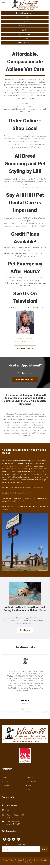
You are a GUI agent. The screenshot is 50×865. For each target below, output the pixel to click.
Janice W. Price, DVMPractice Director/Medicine (25, 340)
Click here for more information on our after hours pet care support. (25, 284)
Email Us (25, 21)
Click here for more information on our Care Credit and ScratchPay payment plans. (25, 254)
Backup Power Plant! (16, 501)
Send (44, 849)
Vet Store (33, 147)
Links (4, 789)
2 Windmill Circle (13, 823)
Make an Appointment (25, 379)
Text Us (25, 17)
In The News (31, 781)
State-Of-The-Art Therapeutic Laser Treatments (25, 106)
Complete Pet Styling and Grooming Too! (17, 493)
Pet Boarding (38, 488)
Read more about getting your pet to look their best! (25, 187)
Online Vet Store (24, 34)
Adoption (29, 785)
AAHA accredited (28, 90)
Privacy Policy (8, 860)
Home (4, 777)
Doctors (5, 781)
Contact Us (6, 785)
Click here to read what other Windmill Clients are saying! (25, 712)
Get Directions (24, 26)
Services (24, 38)
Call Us (24, 30)
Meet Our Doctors (25, 348)
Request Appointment (24, 13)
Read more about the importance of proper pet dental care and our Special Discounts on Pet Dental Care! (25, 224)
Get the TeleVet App (25, 43)
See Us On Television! (25, 297)
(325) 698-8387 (12, 806)
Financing (29, 777)
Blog (28, 789)
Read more (25, 630)
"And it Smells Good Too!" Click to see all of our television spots (25, 308)
